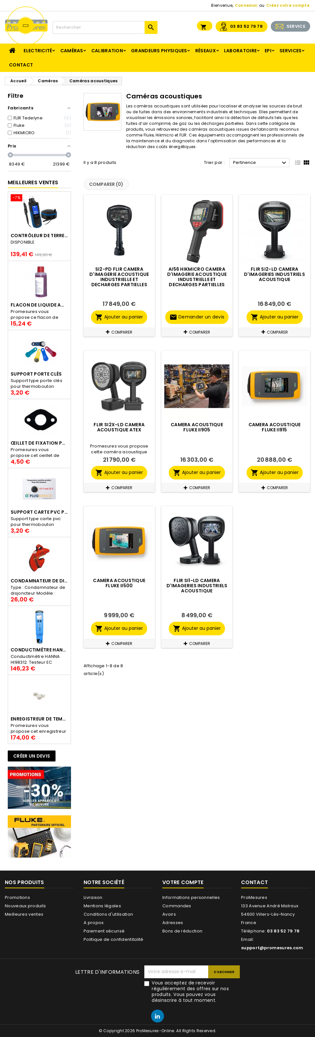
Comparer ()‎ (106, 184)
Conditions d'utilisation (108, 914)
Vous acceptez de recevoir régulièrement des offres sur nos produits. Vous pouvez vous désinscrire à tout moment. (190, 991)
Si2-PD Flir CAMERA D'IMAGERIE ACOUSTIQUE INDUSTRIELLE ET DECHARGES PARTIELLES (119, 277)
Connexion (246, 5)
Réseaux (205, 50)
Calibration (107, 50)
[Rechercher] (105, 27)
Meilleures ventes (24, 914)
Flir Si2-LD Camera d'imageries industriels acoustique (274, 274)
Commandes (176, 906)
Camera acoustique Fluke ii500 (119, 583)
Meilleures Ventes (33, 182)
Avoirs (169, 914)
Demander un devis (196, 317)
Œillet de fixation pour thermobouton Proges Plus (39, 443)
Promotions (17, 897)
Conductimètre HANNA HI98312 (39, 649)
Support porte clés (36, 374)
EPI (268, 50)
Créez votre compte (288, 5)
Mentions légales (102, 906)
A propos (94, 923)
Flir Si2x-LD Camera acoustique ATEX (119, 427)
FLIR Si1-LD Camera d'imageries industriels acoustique (197, 585)
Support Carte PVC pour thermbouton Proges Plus (39, 512)
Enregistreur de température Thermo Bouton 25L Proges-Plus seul (39, 718)
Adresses (172, 923)
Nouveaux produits (25, 906)
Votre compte (183, 882)
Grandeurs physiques (159, 50)
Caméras (71, 50)
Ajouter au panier (119, 317)
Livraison (93, 897)
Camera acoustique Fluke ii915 (275, 427)
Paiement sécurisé (104, 931)
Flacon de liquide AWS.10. (39, 304)
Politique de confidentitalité (114, 939)
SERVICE (296, 26)
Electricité (38, 50)
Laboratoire (240, 50)
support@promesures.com (272, 948)
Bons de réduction (182, 931)
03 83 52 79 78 (246, 26)
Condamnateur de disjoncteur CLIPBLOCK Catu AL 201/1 (39, 580)
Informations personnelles (191, 897)
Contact (21, 65)
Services (290, 50)
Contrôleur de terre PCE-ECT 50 (39, 235)
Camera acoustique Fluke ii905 (197, 427)
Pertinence (260, 163)
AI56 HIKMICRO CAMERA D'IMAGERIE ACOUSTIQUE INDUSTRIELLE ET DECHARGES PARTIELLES (197, 277)
